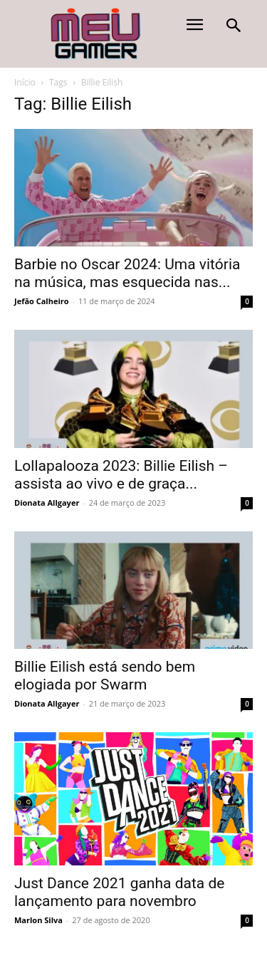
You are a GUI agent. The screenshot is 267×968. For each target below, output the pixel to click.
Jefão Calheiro (41, 301)
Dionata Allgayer (46, 502)
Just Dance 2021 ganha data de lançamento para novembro (119, 892)
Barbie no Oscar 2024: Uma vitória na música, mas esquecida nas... (127, 273)
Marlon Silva (38, 920)
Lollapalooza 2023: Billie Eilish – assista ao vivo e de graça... (121, 474)
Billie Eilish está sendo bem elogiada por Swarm (104, 675)
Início (25, 82)
